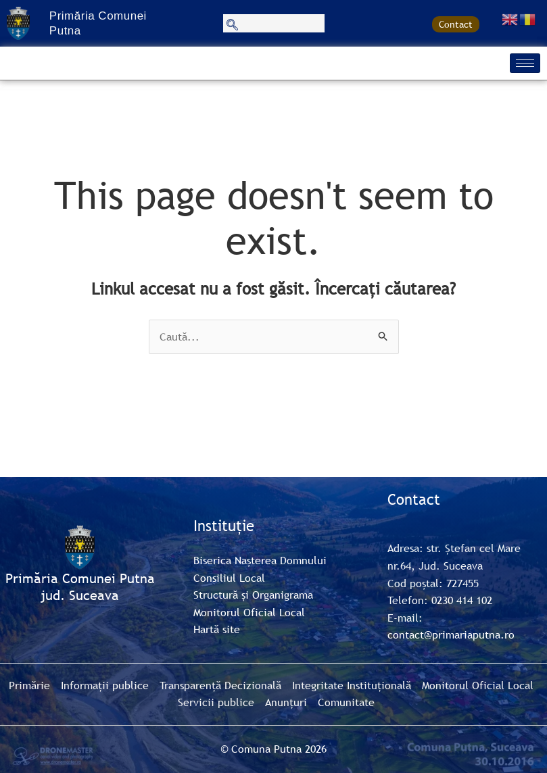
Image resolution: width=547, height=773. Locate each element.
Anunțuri (286, 702)
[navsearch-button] (274, 23)
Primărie (29, 685)
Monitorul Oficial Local (249, 612)
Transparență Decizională (220, 685)
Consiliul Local (229, 577)
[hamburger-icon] (525, 63)
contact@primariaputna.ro (451, 634)
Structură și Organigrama (253, 594)
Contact (456, 24)
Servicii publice (216, 702)
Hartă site (216, 629)
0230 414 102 (461, 600)
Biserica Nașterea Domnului (260, 560)
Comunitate (346, 702)
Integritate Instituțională (351, 685)
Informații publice (105, 685)
